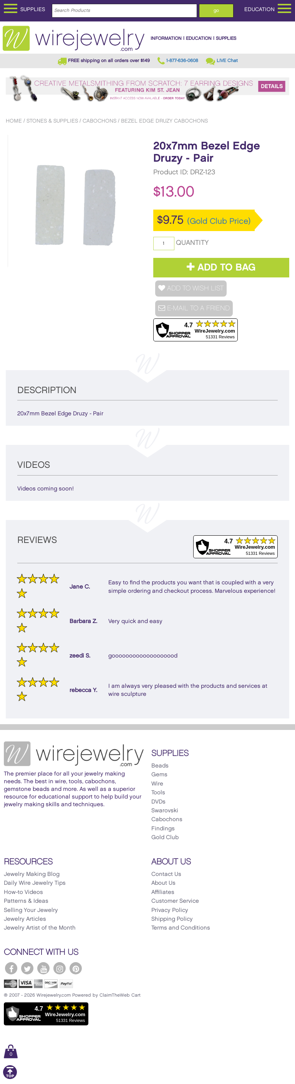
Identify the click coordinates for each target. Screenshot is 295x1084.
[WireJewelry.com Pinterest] (76, 968)
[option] (74, 201)
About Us (163, 883)
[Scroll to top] (10, 1078)
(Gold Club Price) (219, 221)
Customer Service (175, 901)
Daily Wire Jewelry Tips (35, 883)
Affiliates (162, 892)
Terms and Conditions (180, 928)
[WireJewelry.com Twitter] (27, 968)
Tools (158, 792)
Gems (159, 774)
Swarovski (164, 810)
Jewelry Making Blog (32, 874)
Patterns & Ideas (26, 901)
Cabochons (99, 120)
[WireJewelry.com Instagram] (59, 968)
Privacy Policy (169, 910)
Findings (163, 828)
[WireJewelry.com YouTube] (43, 968)
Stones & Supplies (52, 120)
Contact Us (166, 874)
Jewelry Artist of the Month (40, 928)
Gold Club (165, 837)
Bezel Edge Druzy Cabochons (164, 120)
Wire (157, 784)
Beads (160, 766)
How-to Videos (23, 892)
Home (14, 120)
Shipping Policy (172, 919)
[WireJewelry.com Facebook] (11, 968)
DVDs (158, 802)
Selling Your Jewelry (31, 910)
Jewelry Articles (25, 919)
